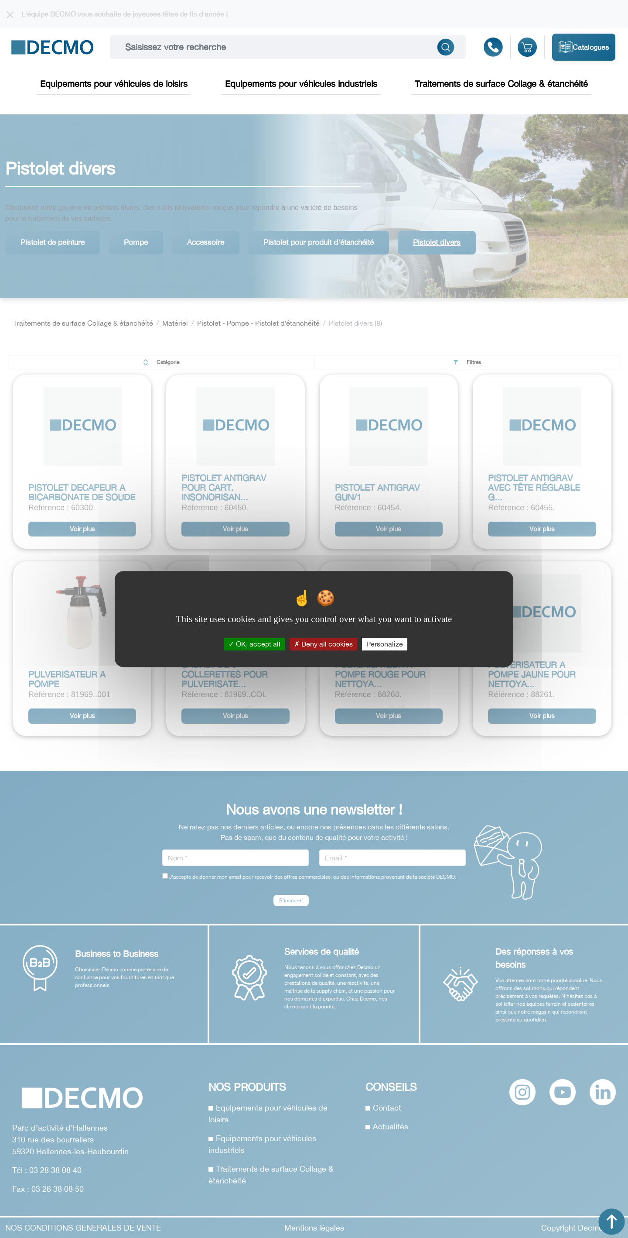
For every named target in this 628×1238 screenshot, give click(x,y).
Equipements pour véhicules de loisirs (114, 84)
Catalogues (584, 47)
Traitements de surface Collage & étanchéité (501, 84)
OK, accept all (254, 644)
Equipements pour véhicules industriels (301, 84)
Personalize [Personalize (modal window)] (384, 644)
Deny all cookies (323, 644)
